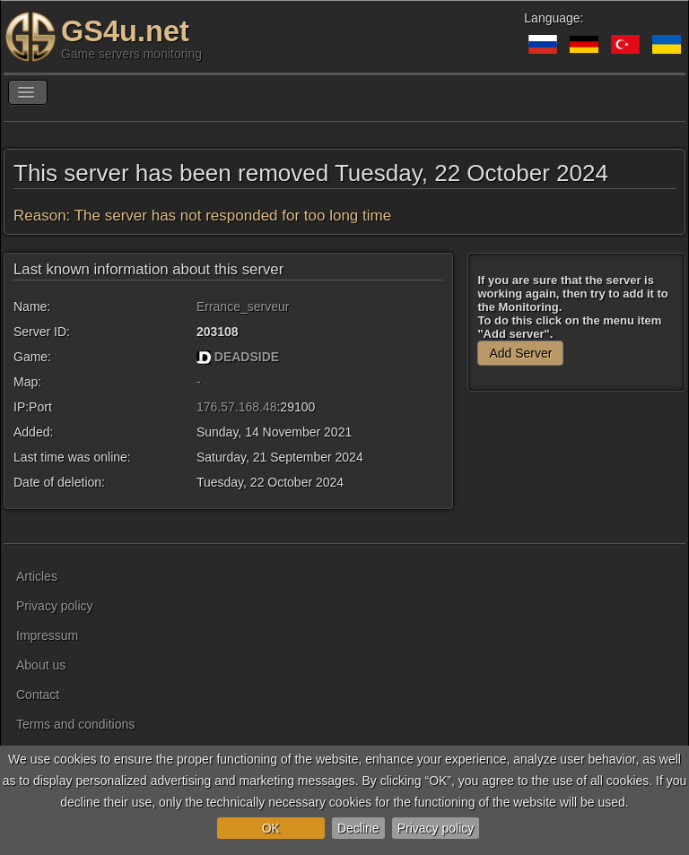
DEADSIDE (246, 357)
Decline (358, 828)
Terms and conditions (75, 724)
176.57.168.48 (236, 407)
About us (40, 665)
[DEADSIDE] (203, 357)
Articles (36, 576)
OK (271, 828)
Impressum (47, 635)
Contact (37, 694)
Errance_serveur (243, 306)
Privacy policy (436, 828)
